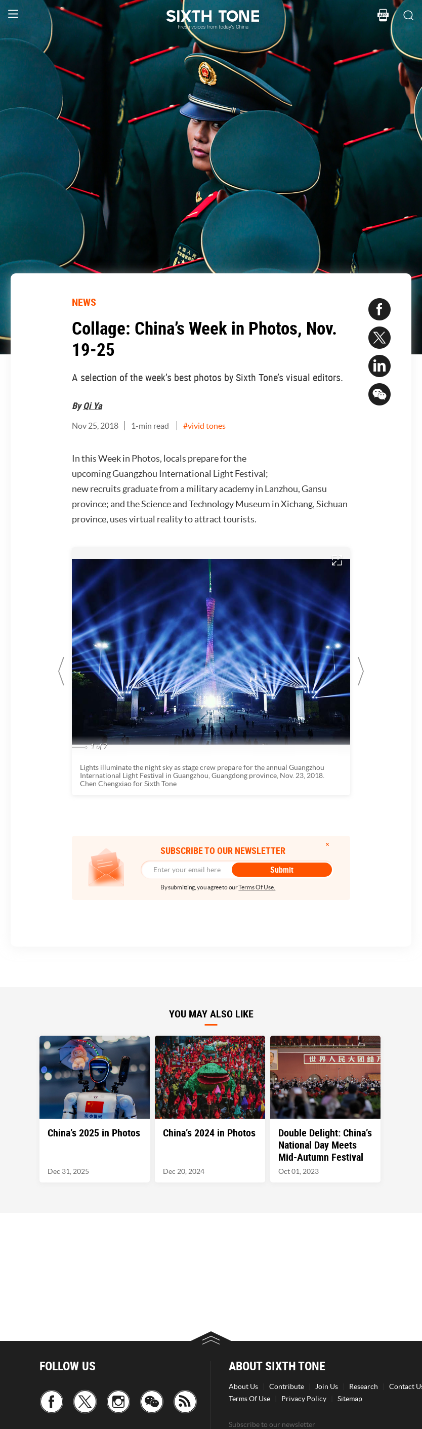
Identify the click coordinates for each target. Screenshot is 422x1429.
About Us (243, 1386)
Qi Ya (92, 405)
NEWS (84, 302)
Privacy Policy (303, 1399)
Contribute (286, 1386)
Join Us (326, 1386)
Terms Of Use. (256, 887)
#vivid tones (204, 425)
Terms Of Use (249, 1399)
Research (363, 1386)
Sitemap (349, 1399)
